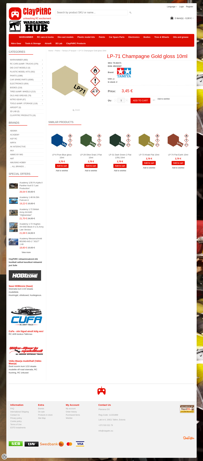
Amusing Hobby (18, 162)
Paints (102, 37)
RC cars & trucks (45, 37)
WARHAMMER (26, 37)
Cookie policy (16, 421)
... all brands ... (18, 166)
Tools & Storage (33, 43)
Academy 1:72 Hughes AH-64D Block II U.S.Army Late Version (32, 227)
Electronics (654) (19, 84)
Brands (41, 409)
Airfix (13, 143)
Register (189, 7)
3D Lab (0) (14, 111)
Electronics (134, 37)
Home (50, 51)
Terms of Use (16, 424)
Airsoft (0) (15, 107)
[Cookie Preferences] (4, 456)
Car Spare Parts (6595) (22, 80)
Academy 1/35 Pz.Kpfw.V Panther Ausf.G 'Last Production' (31, 185)
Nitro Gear (16, 43)
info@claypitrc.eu (105, 431)
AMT (12, 158)
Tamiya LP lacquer (69, 51)
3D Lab (58, 43)
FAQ (12, 409)
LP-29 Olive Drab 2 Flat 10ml (91, 156)
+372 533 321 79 (105, 425)
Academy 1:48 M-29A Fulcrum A (29, 198)
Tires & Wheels (161, 37)
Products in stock (45, 415)
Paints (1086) (16, 76)
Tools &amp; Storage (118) (24, 103)
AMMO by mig (16, 155)
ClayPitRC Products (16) (23, 115)
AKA (12, 151)
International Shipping (19, 412)
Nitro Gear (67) (18, 99)
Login (181, 7)
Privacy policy (16, 418)
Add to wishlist (163, 99)
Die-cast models (66, 37)
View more (26, 252)
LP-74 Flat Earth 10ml (178, 155)
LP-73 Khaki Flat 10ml (149, 155)
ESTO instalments (18, 428)
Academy (14, 135)
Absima (13, 131)
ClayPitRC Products (76, 43)
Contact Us (15, 415)
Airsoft (48, 43)
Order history (71, 412)
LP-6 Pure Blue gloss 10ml (62, 156)
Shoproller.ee (188, 438)
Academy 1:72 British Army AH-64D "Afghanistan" (29, 212)
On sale (41, 412)
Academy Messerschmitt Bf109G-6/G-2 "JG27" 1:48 (31, 241)
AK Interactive (18, 147)
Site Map (42, 418)
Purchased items (73, 415)
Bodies (147, 37)
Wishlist (69, 418)
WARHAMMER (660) (19, 60)
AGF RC (13, 139)
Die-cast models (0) (20, 68)
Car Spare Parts (116, 37)
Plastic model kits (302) (22, 72)
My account (70, 409)
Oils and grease (180, 37)
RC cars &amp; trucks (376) (24, 64)
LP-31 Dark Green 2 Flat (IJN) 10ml (120, 156)
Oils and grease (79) (20, 95)
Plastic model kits (86, 37)
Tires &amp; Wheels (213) (23, 91)
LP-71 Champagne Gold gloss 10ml (92, 51)
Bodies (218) (16, 88)
